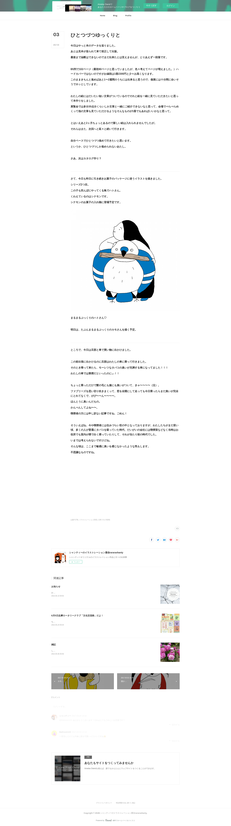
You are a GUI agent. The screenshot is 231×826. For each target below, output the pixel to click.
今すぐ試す (151, 5)
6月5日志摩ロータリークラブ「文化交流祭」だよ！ (77, 615)
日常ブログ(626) (104, 520)
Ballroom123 (65, 732)
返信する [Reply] (174, 724)
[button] (102, 16)
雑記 (53, 644)
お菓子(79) (74, 520)
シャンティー (65, 716)
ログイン (171, 5)
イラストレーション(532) (88, 520)
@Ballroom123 (65, 720)
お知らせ (55, 586)
